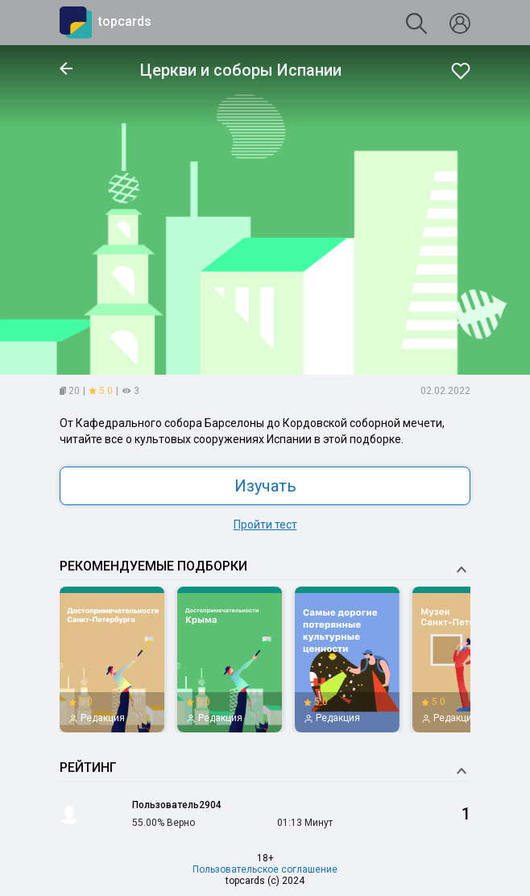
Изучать (265, 486)
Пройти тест (265, 524)
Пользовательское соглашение (265, 869)
